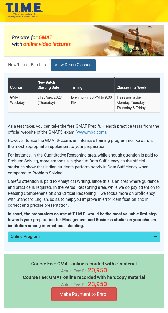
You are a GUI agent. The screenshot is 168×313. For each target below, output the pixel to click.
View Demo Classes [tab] (73, 64)
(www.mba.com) (91, 132)
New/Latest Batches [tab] (27, 64)
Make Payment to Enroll (84, 294)
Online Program (84, 236)
